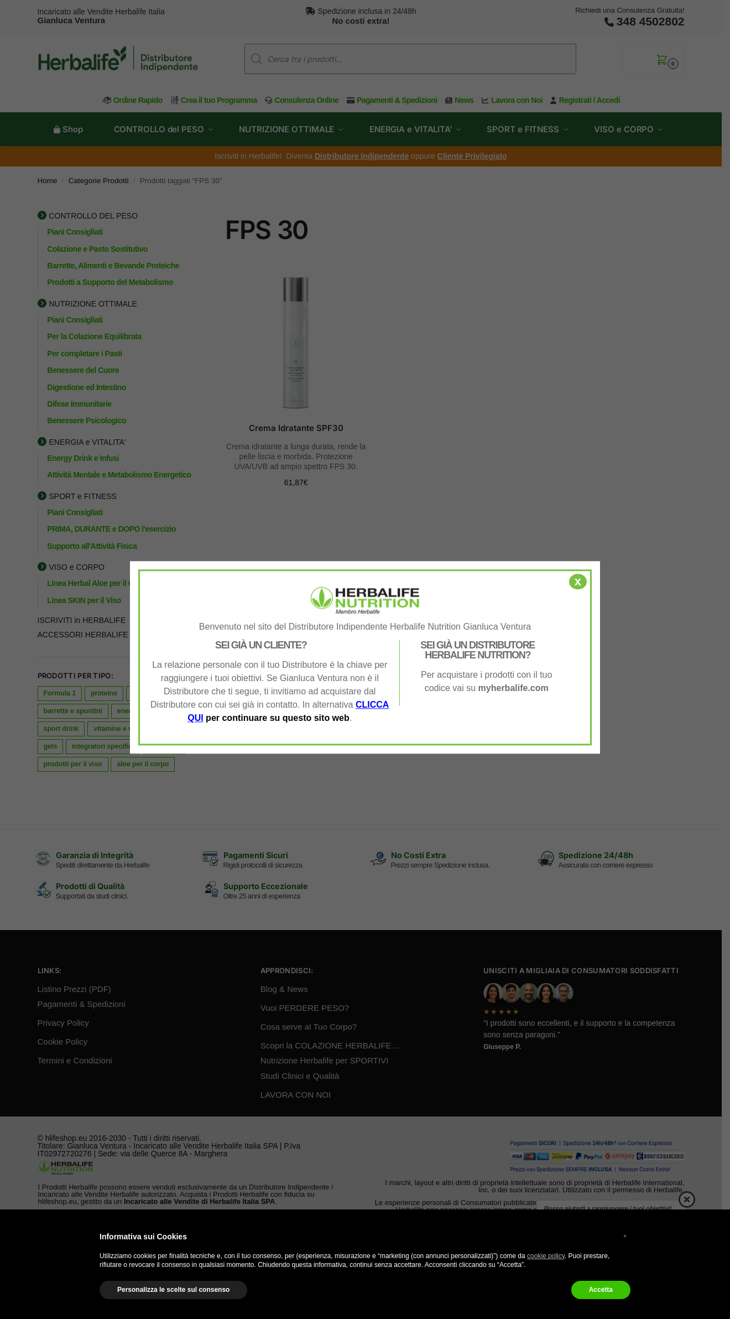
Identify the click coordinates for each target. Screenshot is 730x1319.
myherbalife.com (513, 688)
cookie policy (546, 1256)
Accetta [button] (601, 1290)
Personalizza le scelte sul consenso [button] (173, 1290)
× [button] (625, 1236)
